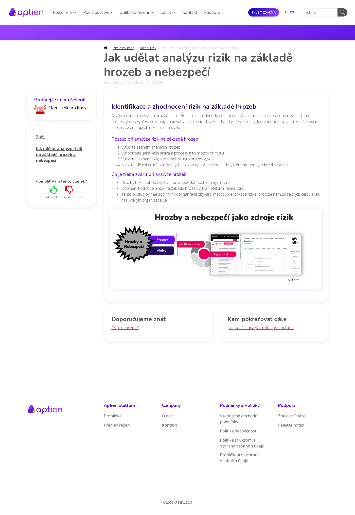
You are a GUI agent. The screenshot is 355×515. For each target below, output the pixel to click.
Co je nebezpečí (125, 327)
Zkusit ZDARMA (263, 12)
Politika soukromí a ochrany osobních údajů (242, 443)
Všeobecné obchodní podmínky (239, 419)
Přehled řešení (117, 425)
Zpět (40, 136)
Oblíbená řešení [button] (136, 12)
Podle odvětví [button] (97, 12)
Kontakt (189, 12)
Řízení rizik (148, 48)
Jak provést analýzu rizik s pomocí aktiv (261, 327)
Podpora (212, 12)
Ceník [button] (167, 12)
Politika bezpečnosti (238, 431)
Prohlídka (113, 416)
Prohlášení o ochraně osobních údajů (240, 458)
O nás (167, 416)
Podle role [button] (64, 12)
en (292, 11)
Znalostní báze (123, 48)
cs (286, 11)
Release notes (291, 425)
